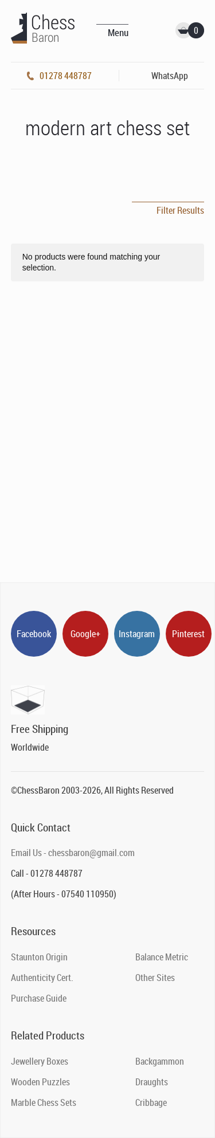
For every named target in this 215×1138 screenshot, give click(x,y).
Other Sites (155, 977)
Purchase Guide (39, 998)
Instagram (137, 633)
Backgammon (159, 1061)
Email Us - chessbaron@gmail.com (73, 852)
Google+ (85, 633)
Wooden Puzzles (40, 1082)
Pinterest (188, 633)
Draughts (151, 1082)
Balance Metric (161, 957)
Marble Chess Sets (43, 1102)
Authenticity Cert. (42, 977)
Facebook (34, 633)
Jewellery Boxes (39, 1061)
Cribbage (151, 1102)
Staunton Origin (39, 957)
